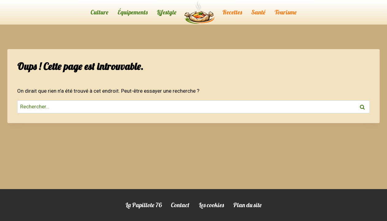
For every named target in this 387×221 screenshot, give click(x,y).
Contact (180, 205)
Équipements (132, 12)
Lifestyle (166, 12)
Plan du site (247, 205)
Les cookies (211, 205)
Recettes (232, 12)
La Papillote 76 (143, 205)
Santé (258, 12)
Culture (99, 12)
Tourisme (285, 12)
